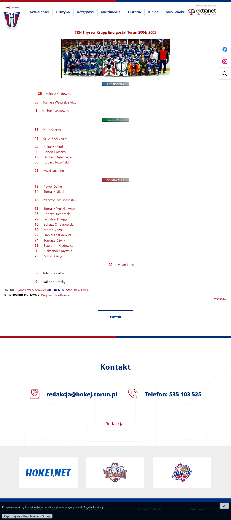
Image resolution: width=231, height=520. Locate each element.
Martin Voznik (54, 230)
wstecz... (220, 298)
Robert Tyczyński (56, 162)
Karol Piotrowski (55, 138)
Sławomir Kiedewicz (58, 245)
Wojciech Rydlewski (55, 295)
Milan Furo (126, 264)
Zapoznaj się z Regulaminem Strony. (27, 516)
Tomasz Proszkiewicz (59, 208)
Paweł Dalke (53, 186)
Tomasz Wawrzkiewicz (59, 102)
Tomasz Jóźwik (54, 240)
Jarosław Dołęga (55, 219)
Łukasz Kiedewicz (58, 93)
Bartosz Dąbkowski (58, 157)
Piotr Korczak (52, 129)
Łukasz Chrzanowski (59, 224)
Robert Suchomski (57, 214)
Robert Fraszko (54, 152)
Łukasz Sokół (53, 147)
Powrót (115, 317)
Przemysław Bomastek (59, 200)
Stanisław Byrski (78, 290)
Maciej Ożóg (53, 256)
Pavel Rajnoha (53, 171)
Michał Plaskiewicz (55, 110)
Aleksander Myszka (57, 251)
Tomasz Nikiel (54, 191)
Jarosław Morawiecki (33, 290)
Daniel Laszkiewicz (57, 235)
